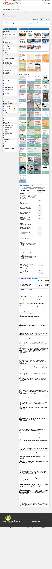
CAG (29, 6)
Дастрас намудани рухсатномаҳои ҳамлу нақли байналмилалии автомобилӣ (9, 89)
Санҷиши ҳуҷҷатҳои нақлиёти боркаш (9, 143)
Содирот (4, 16)
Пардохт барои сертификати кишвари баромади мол (8, 62)
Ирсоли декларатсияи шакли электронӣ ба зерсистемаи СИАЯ (9, 120)
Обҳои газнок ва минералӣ (11, 16)
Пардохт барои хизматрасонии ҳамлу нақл (9, 135)
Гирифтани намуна (7, 48)
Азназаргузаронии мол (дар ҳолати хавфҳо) (8, 60)
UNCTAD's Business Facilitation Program (31, 527)
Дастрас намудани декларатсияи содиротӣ (9, 131)
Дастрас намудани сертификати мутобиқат (9, 52)
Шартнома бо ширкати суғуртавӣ (8, 108)
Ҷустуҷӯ (47, 3)
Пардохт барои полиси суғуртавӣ (8, 110)
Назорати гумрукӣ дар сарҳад (9, 146)
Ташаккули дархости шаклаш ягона (9, 41)
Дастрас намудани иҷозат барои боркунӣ (9, 91)
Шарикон (16, 6)
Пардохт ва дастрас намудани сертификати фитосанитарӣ (9, 101)
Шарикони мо (33, 520)
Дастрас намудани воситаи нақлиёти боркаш (8, 93)
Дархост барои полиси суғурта (8, 106)
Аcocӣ (4, 6)
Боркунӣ (6, 94)
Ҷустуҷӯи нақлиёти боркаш (8, 80)
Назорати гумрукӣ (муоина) (8, 127)
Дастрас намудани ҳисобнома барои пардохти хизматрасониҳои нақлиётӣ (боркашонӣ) (9, 133)
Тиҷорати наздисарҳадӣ (7, 9)
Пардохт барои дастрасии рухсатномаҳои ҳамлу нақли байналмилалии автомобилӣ (9, 87)
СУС (26, 6)
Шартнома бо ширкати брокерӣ (8, 34)
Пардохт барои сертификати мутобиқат (8, 50)
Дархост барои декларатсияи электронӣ (9, 118)
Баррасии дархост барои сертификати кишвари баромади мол (9, 58)
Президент (21, 6)
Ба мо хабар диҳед (34, 19)
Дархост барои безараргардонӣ (7, 72)
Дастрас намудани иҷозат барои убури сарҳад (9, 148)
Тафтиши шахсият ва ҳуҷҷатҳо (9, 141)
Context (42, 19)
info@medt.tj (17, 521)
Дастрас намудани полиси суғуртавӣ (8, 112)
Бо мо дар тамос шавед (45, 6)
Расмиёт (7, 6)
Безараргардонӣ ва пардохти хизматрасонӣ (8, 73)
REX (32, 6)
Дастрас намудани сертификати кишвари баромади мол (9, 63)
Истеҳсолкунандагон (17, 9)
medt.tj (16, 522)
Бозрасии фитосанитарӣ (8, 70)
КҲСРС (12, 6)
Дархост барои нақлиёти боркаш (9, 83)
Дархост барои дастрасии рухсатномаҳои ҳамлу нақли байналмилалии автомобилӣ (9, 86)
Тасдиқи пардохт (7, 129)
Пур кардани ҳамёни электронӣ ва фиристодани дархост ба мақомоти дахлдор (9, 43)
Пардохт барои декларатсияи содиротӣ (9, 125)
